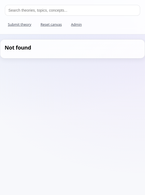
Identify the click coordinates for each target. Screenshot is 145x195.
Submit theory (19, 24)
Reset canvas (51, 24)
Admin (76, 24)
